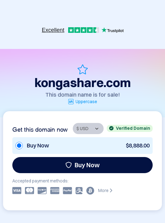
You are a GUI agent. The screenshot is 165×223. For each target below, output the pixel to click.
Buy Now (82, 165)
